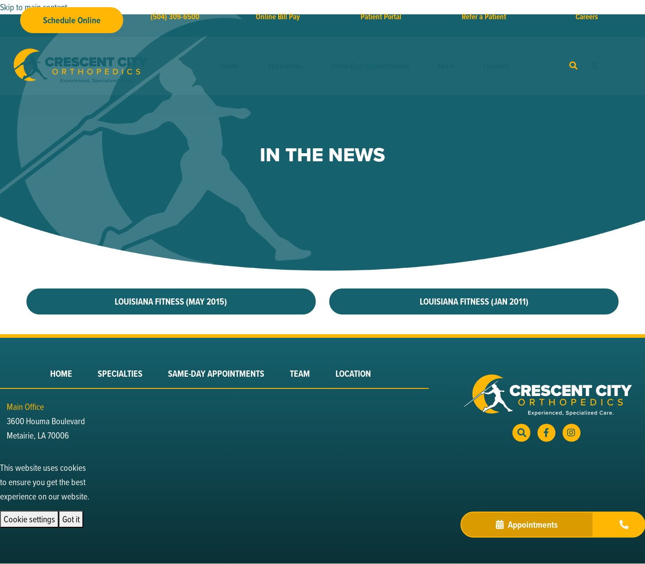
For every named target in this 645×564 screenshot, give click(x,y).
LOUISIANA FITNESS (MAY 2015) (171, 301)
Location (496, 66)
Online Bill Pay (278, 16)
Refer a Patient (484, 16)
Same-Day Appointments (370, 66)
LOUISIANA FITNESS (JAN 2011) (474, 301)
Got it (71, 519)
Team (446, 66)
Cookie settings (29, 519)
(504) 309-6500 (174, 16)
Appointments (527, 524)
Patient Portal (381, 16)
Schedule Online (72, 20)
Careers (587, 16)
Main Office (25, 406)
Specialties (284, 66)
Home (229, 66)
